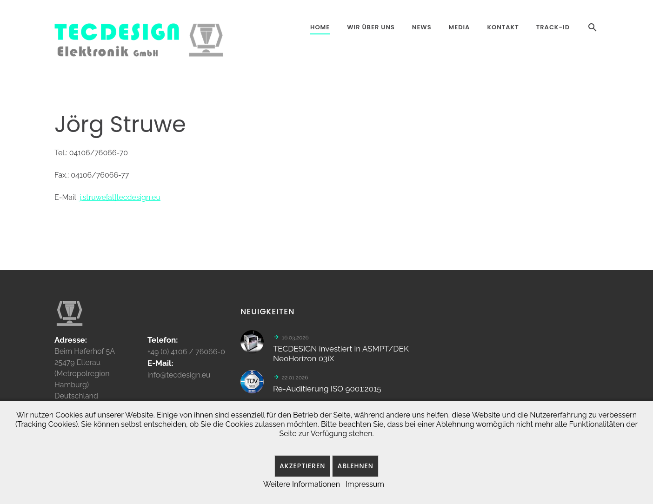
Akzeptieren (302, 466)
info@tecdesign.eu (178, 378)
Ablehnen (355, 466)
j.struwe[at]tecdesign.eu (120, 197)
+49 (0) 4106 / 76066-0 (186, 355)
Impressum (365, 484)
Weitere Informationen (301, 484)
